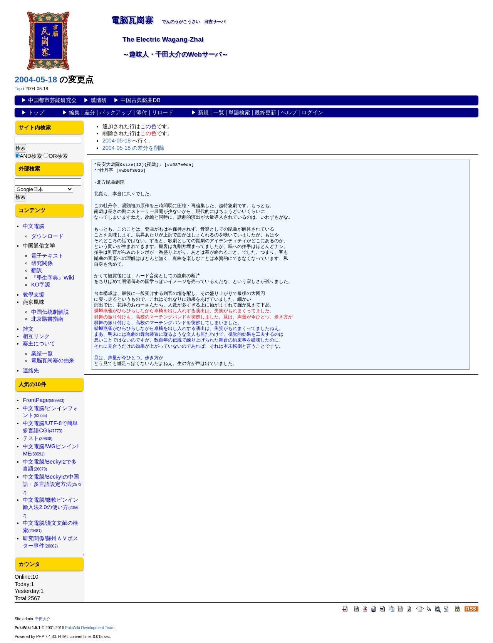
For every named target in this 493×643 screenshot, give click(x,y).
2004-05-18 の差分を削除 (133, 148)
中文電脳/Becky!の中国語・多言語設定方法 (52, 484)
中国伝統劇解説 (50, 312)
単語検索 (239, 112)
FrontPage (43, 400)
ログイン (312, 112)
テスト (37, 438)
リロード (162, 112)
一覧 (218, 112)
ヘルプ (289, 112)
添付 (141, 112)
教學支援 (33, 294)
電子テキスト (47, 256)
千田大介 (42, 619)
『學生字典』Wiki (52, 278)
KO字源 (40, 284)
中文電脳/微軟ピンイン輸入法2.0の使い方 (50, 507)
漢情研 (99, 100)
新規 (203, 112)
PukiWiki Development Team (89, 628)
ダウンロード (47, 236)
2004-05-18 (36, 79)
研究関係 (42, 263)
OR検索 (58, 156)
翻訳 (36, 270)
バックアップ (115, 112)
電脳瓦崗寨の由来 (52, 360)
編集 (74, 112)
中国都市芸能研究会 (52, 100)
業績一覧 (42, 353)
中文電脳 (33, 226)
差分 (89, 112)
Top (18, 88)
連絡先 (31, 370)
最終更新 (265, 112)
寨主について (39, 343)
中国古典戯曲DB (141, 100)
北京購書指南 (47, 319)
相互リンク (36, 336)
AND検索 (31, 156)
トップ (36, 112)
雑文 (28, 329)
